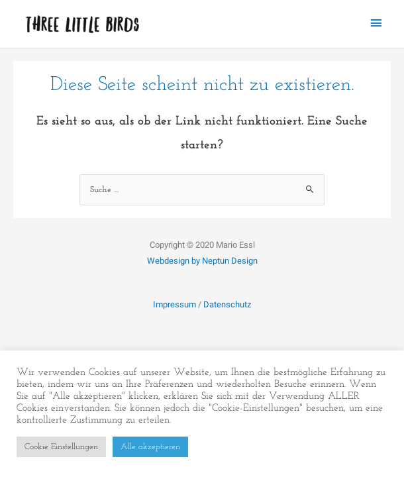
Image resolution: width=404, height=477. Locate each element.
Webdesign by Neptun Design (202, 261)
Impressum (174, 304)
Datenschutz (227, 304)
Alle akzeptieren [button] (150, 447)
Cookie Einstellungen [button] (61, 447)
